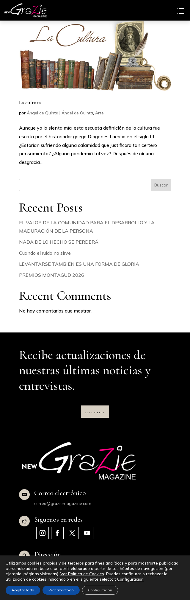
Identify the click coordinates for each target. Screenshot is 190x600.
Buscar (161, 185)
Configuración (130, 579)
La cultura (30, 102)
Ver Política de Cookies (82, 573)
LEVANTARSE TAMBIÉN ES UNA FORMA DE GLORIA (79, 264)
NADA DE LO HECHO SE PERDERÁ (58, 242)
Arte (99, 113)
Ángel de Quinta (42, 113)
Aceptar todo (23, 590)
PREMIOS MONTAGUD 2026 (51, 275)
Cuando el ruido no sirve (45, 253)
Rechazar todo (61, 590)
